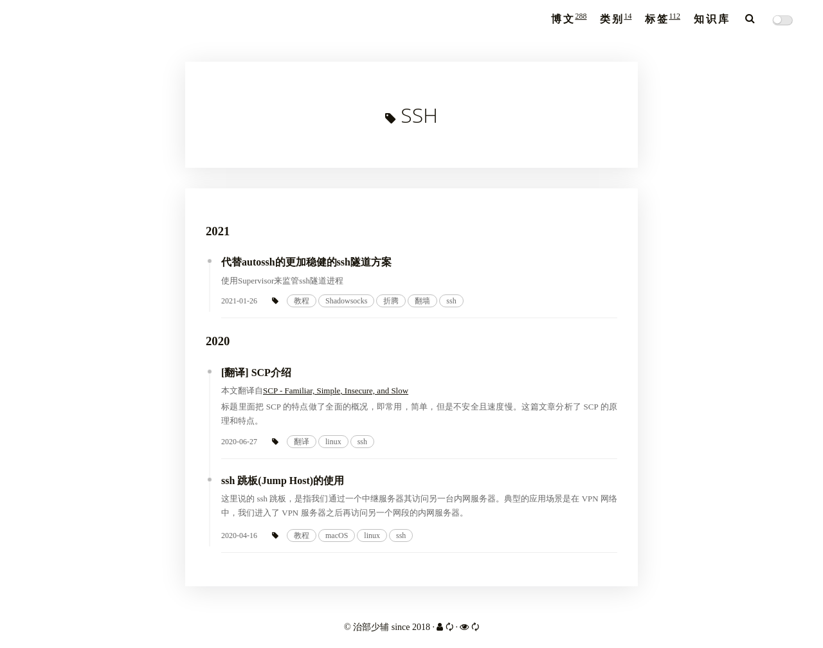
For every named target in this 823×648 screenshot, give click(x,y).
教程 (301, 300)
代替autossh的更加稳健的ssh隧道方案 (306, 261)
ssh (451, 300)
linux (333, 441)
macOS (336, 535)
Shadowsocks (346, 300)
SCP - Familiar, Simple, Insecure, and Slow (335, 390)
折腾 (391, 300)
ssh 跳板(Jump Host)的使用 (282, 480)
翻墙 (422, 300)
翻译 (301, 441)
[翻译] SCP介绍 (256, 372)
